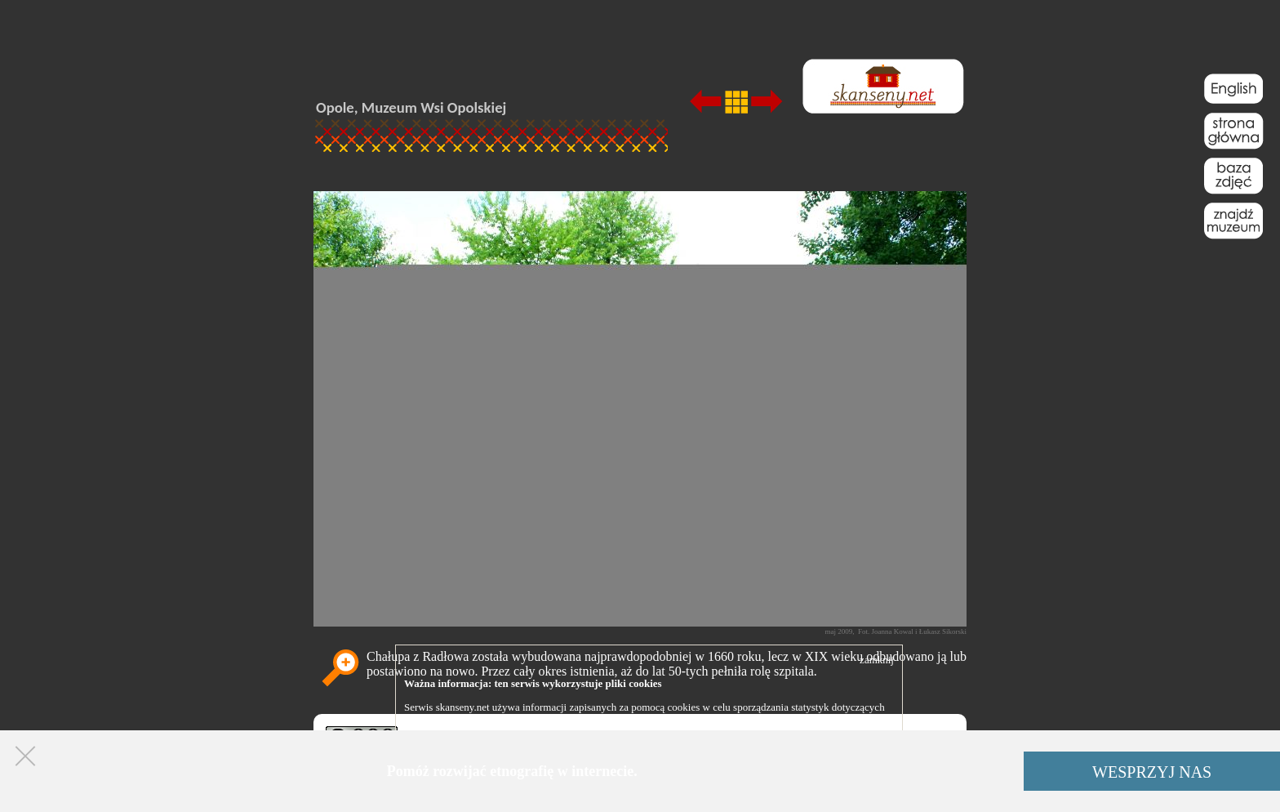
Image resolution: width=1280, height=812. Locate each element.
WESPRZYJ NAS (1151, 772)
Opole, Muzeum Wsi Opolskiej (411, 107)
